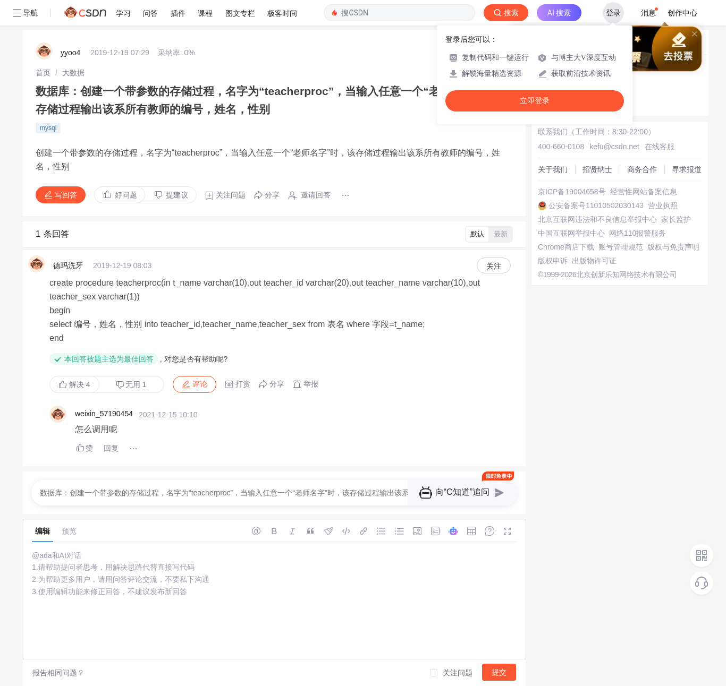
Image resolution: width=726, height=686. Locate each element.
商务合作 (642, 169)
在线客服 (659, 146)
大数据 (73, 72)
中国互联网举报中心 (571, 233)
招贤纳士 (597, 169)
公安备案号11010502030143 (596, 205)
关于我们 (553, 169)
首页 (43, 72)
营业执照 (663, 205)
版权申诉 (553, 260)
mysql (48, 128)
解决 (74, 384)
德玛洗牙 (68, 265)
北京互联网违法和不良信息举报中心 (597, 219)
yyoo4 (70, 52)
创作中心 (682, 12)
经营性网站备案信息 (643, 191)
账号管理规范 (620, 247)
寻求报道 (687, 169)
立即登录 (535, 101)
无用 (131, 384)
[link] (43, 72)
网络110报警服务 (637, 233)
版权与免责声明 (673, 247)
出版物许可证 (594, 260)
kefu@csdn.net (614, 146)
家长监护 (676, 219)
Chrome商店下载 (566, 247)
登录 (613, 12)
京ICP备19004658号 (572, 191)
